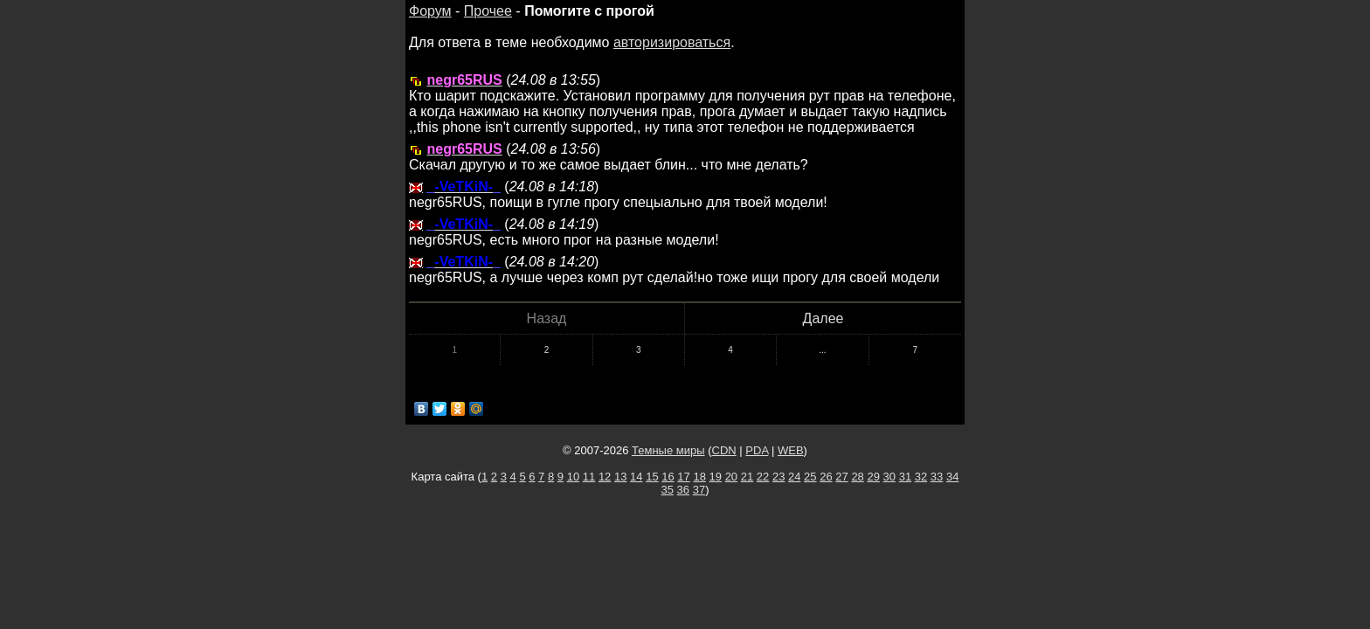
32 (921, 476)
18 (699, 476)
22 (763, 476)
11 (589, 476)
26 (826, 476)
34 (952, 476)
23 (778, 476)
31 (905, 476)
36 (683, 489)
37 (699, 489)
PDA (756, 450)
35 (667, 489)
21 (747, 476)
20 (731, 476)
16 (667, 476)
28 (857, 476)
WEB (791, 450)
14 (636, 476)
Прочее (488, 10)
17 (683, 476)
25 (810, 476)
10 (573, 476)
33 (937, 476)
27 (841, 476)
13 (620, 476)
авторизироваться (671, 42)
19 (715, 476)
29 (873, 476)
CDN (724, 450)
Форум (430, 10)
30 (889, 476)
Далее (823, 318)
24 (794, 476)
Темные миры (668, 450)
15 (652, 476)
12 (605, 476)
